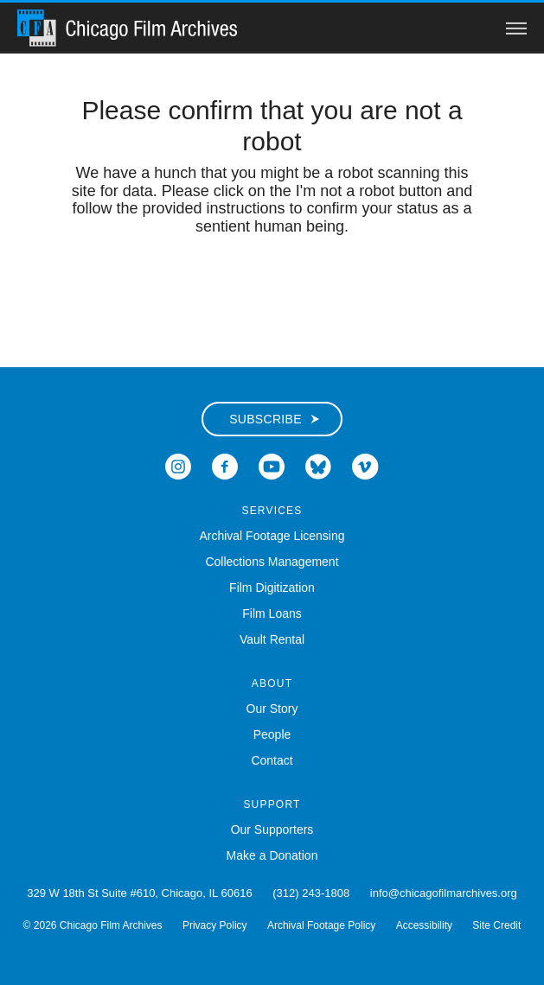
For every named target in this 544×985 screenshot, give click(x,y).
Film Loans (271, 613)
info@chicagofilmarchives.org (443, 892)
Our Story (272, 708)
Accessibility (424, 925)
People (272, 734)
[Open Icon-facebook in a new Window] (225, 465)
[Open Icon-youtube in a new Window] (272, 465)
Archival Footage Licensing (271, 536)
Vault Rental (272, 639)
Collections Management (271, 562)
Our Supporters (272, 829)
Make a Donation (272, 855)
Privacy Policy (214, 925)
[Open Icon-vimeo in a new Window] (365, 465)
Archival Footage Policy (321, 925)
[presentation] (272, 290)
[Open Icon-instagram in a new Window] (178, 465)
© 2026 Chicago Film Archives (93, 925)
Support (271, 804)
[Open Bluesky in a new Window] (318, 465)
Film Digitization (272, 587)
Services (271, 511)
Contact (271, 760)
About (272, 683)
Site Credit (496, 925)
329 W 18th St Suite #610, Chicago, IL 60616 (139, 892)
